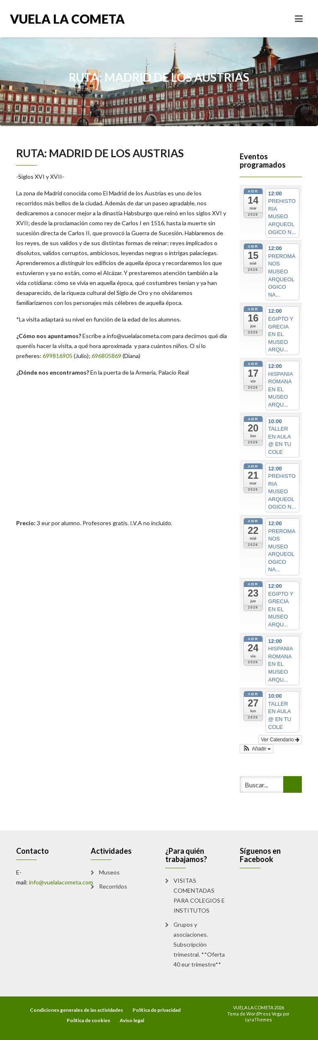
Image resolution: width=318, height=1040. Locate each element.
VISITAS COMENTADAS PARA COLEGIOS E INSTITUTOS (199, 895)
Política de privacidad (156, 1010)
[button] (256, 749)
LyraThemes (258, 1019)
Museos (109, 872)
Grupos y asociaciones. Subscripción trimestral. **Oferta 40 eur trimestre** (199, 944)
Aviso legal (132, 1020)
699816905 (57, 355)
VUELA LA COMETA (67, 18)
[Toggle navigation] (298, 18)
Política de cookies (88, 1020)
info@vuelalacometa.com (139, 335)
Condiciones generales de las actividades (76, 1010)
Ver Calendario (280, 740)
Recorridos (113, 886)
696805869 (106, 355)
